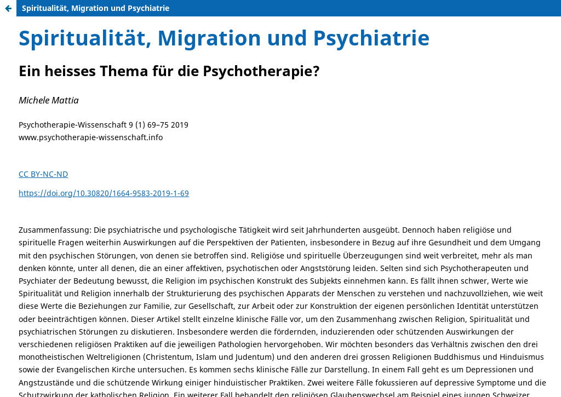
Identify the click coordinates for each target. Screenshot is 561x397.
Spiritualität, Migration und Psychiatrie (95, 8)
